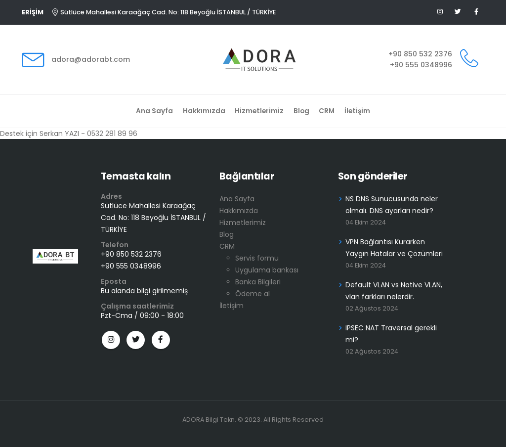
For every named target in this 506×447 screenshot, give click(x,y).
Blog (301, 111)
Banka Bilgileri (258, 282)
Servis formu (257, 258)
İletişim (357, 111)
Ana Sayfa (154, 111)
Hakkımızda (204, 111)
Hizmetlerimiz (259, 111)
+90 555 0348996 (421, 65)
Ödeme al (252, 294)
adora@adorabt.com (90, 59)
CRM (327, 111)
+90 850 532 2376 (420, 54)
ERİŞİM (32, 12)
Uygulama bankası (266, 270)
